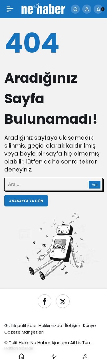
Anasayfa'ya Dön (26, 200)
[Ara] (75, 9)
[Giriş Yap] (86, 9)
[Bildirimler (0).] (98, 9)
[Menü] (10, 9)
